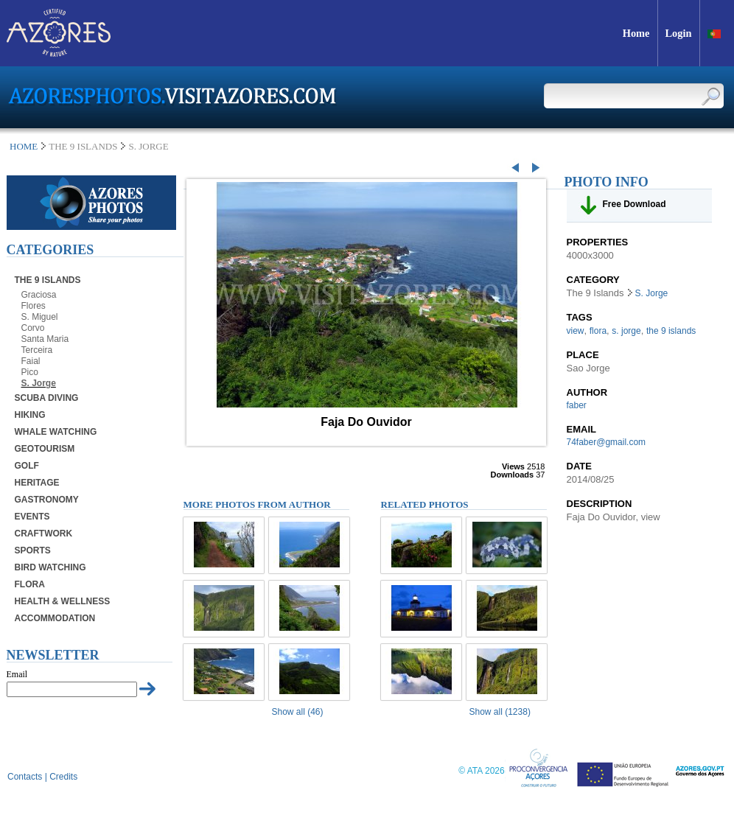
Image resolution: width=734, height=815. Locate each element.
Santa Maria (45, 339)
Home (24, 146)
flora (598, 331)
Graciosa (39, 294)
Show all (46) (298, 712)
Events (32, 516)
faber (577, 405)
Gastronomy (47, 499)
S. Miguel (39, 316)
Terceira (37, 350)
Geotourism (45, 449)
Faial (31, 361)
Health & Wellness (63, 601)
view (575, 331)
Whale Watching (56, 432)
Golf (27, 466)
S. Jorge (38, 383)
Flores (33, 305)
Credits (63, 777)
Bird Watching (50, 567)
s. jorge (626, 331)
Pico (29, 372)
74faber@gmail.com (606, 442)
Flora (30, 584)
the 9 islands (671, 331)
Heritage (37, 483)
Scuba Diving (47, 398)
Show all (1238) (500, 712)
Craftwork (44, 533)
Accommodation (55, 618)
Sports (33, 550)
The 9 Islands (48, 280)
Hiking (30, 415)
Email (17, 674)
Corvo (33, 327)
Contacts (24, 777)
